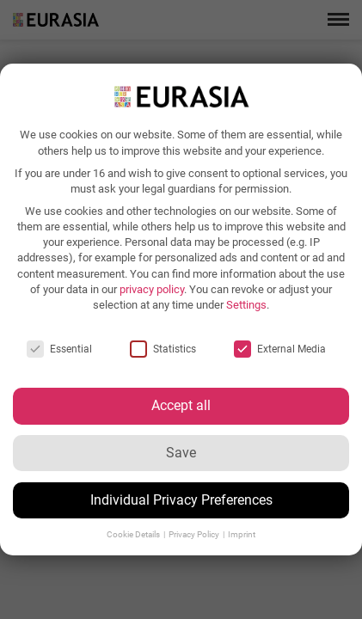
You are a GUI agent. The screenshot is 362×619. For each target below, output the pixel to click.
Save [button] (181, 452)
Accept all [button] (181, 405)
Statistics (163, 349)
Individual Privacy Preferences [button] (181, 500)
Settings (246, 304)
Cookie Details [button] (134, 534)
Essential (59, 349)
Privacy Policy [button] (195, 534)
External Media (280, 349)
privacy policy (152, 289)
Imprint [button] (241, 534)
